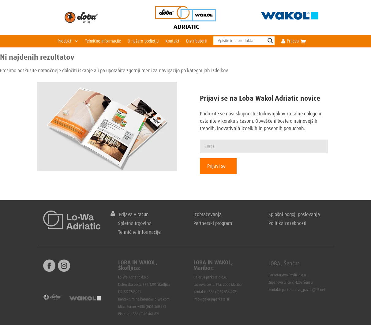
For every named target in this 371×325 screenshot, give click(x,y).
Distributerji (196, 41)
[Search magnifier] (270, 40)
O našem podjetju (143, 41)
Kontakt (172, 41)
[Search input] (241, 40)
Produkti (65, 41)
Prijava (290, 41)
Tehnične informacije (103, 41)
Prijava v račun (130, 214)
